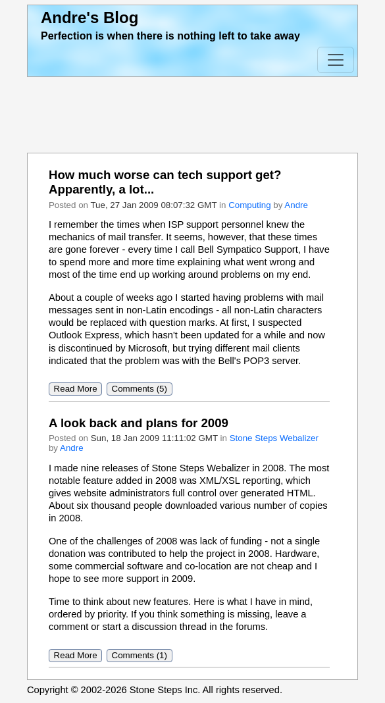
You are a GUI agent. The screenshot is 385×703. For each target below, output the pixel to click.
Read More (75, 389)
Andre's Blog (89, 17)
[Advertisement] (192, 115)
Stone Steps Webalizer (274, 438)
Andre (296, 205)
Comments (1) (139, 655)
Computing (249, 205)
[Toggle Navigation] (335, 60)
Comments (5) (139, 389)
